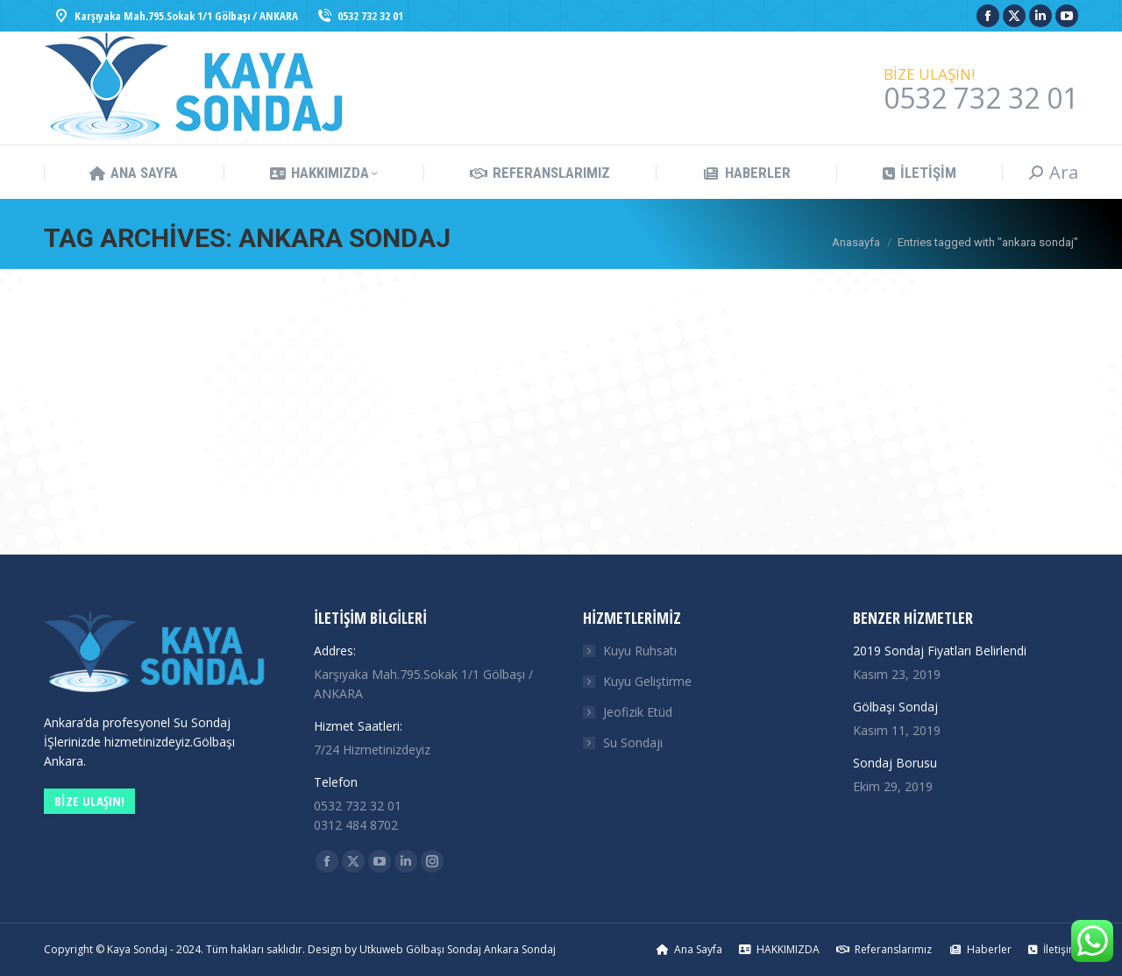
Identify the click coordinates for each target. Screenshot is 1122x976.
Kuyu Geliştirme (647, 681)
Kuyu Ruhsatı (640, 650)
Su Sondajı (633, 742)
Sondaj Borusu (895, 762)
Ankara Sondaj (520, 949)
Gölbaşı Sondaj (895, 706)
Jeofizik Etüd (637, 712)
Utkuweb (381, 949)
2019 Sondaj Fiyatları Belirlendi (939, 650)
